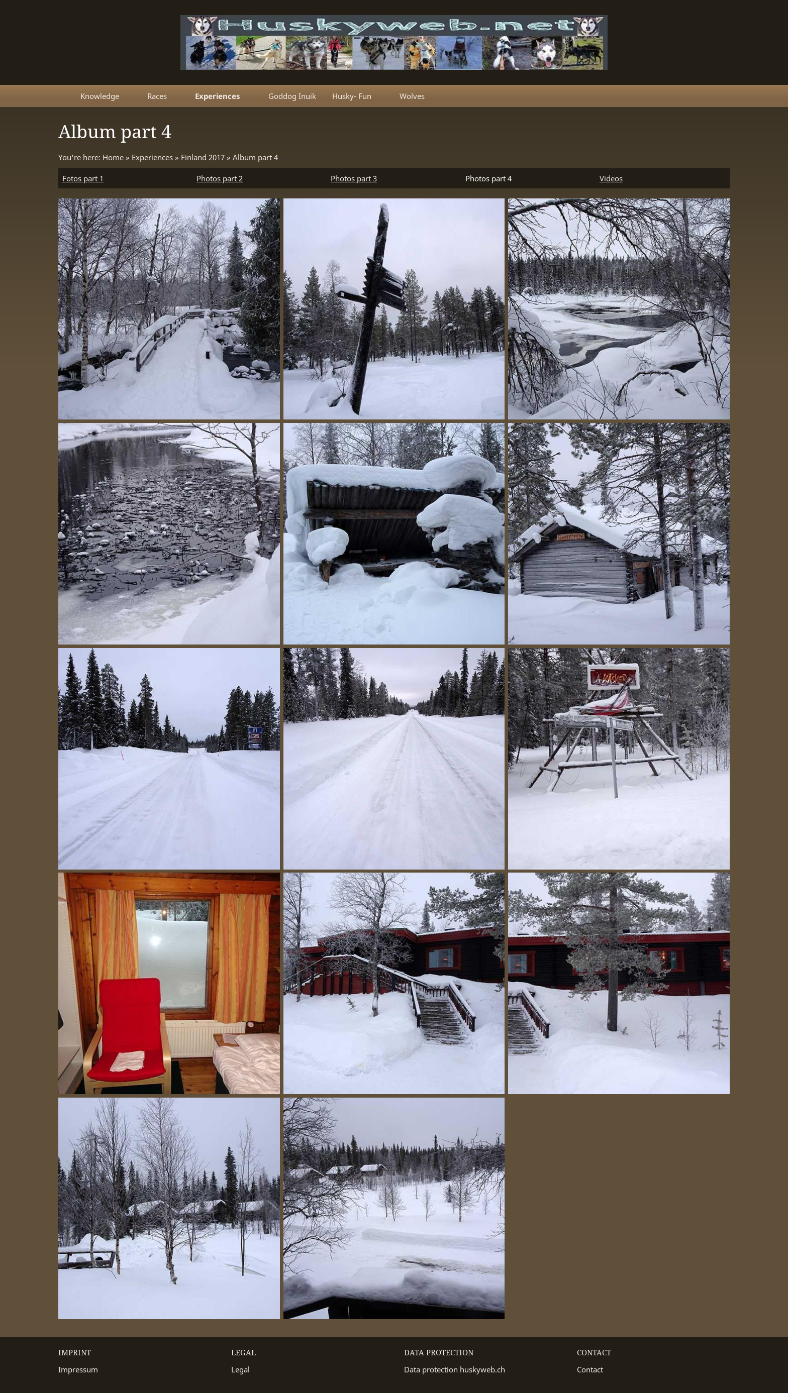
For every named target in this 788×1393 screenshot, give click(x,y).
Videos (611, 178)
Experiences (152, 157)
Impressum (78, 1369)
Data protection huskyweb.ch (454, 1369)
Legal (240, 1369)
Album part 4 (255, 157)
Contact (590, 1369)
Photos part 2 (219, 178)
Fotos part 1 (83, 178)
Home (113, 157)
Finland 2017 (203, 157)
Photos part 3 (354, 178)
